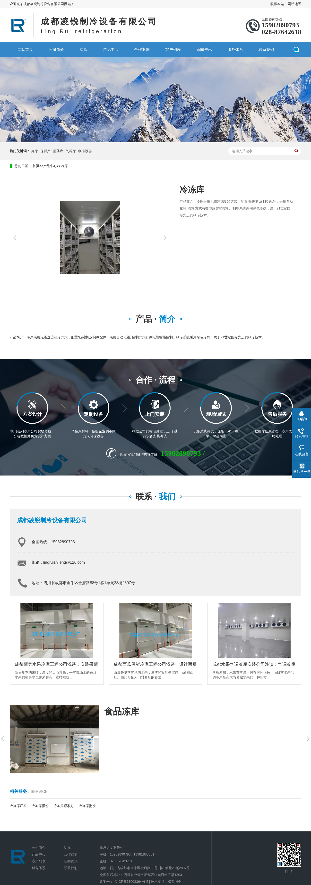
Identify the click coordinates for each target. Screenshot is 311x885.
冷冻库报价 (40, 806)
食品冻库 (121, 711)
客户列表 (173, 50)
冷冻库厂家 (18, 806)
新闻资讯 (204, 50)
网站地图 (294, 4)
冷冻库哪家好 (63, 806)
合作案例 (142, 50)
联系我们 (266, 50)
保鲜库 (45, 151)
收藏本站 (277, 4)
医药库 (58, 151)
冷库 (83, 50)
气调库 (71, 151)
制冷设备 (85, 151)
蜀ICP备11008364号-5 (131, 882)
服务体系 (235, 50)
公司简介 (56, 50)
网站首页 (25, 50)
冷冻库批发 (87, 806)
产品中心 (111, 50)
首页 (36, 166)
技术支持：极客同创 (166, 882)
